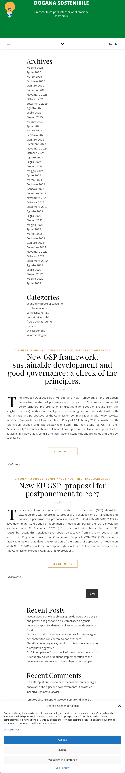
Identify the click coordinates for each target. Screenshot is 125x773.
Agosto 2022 (35, 265)
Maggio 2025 (35, 121)
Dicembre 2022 (36, 247)
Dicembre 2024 (36, 144)
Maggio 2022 (35, 278)
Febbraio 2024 (36, 184)
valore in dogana (37, 335)
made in (32, 326)
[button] (119, 706)
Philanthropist (35, 682)
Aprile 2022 (34, 283)
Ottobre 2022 (35, 256)
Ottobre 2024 (35, 153)
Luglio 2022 (34, 269)
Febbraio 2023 (36, 238)
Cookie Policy (62, 767)
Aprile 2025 (34, 126)
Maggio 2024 (35, 171)
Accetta (62, 739)
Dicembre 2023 (36, 193)
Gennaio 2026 (35, 85)
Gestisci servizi (11, 729)
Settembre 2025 (37, 103)
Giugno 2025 (35, 117)
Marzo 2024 (34, 180)
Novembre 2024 (37, 148)
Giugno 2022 (35, 274)
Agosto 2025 (35, 108)
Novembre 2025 (37, 94)
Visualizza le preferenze (62, 759)
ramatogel (33, 699)
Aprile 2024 (34, 175)
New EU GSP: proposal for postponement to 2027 (62, 489)
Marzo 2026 (34, 76)
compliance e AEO (38, 312)
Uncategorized (36, 330)
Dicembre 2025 (36, 90)
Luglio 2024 (34, 162)
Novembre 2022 (37, 251)
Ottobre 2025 (35, 99)
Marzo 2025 (34, 130)
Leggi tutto (62, 451)
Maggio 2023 (35, 225)
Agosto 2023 (35, 211)
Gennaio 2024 (35, 189)
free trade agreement (40, 321)
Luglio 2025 (34, 112)
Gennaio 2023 (35, 242)
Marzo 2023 (34, 233)
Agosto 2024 (35, 157)
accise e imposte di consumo (45, 303)
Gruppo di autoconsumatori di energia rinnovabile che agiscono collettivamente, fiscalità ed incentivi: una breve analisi (61, 687)
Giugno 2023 (35, 220)
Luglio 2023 (34, 216)
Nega (62, 749)
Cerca (92, 594)
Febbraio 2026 (36, 81)
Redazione (14, 464)
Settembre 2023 (37, 206)
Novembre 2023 (37, 198)
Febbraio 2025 (36, 135)
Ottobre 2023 (35, 202)
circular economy (37, 308)
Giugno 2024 (35, 166)
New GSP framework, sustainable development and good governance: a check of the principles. (62, 368)
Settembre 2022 (37, 260)
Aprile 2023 (34, 229)
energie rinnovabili (38, 317)
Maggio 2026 (35, 67)
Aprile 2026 (34, 72)
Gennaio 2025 (35, 139)
